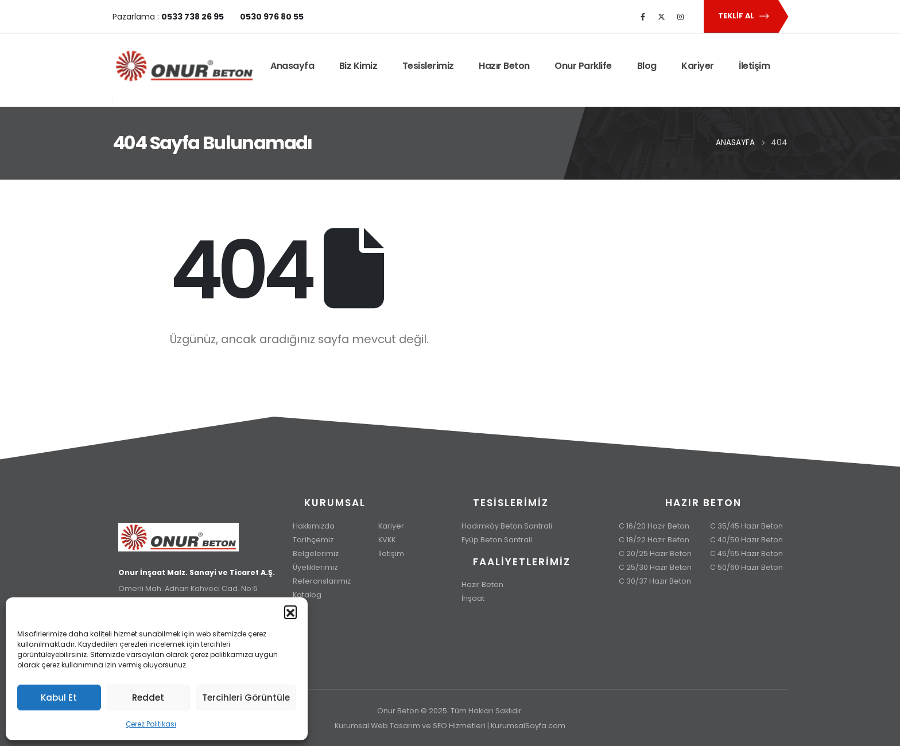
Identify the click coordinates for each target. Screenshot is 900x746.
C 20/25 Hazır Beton (655, 553)
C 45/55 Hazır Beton (746, 553)
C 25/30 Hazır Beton (655, 567)
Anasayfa (292, 65)
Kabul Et (59, 697)
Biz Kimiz (358, 65)
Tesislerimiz (428, 65)
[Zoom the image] (197, 530)
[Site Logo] (184, 66)
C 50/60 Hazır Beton (746, 567)
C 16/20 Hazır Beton (654, 526)
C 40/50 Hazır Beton (746, 540)
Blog (647, 65)
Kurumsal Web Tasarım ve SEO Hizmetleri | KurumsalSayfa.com (450, 726)
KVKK (386, 540)
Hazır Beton (504, 65)
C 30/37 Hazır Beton (655, 581)
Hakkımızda (314, 526)
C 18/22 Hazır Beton (654, 540)
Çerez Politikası (151, 724)
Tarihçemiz (313, 540)
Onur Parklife (583, 65)
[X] (662, 17)
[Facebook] (643, 17)
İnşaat (472, 598)
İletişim (754, 65)
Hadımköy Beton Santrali (506, 526)
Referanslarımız (322, 581)
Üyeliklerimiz (315, 567)
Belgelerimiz (316, 553)
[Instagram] (681, 17)
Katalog (307, 595)
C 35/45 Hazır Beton (746, 526)
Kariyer (697, 65)
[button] (290, 611)
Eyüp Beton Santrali (496, 540)
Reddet (148, 697)
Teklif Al (744, 16)
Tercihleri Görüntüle (246, 697)
